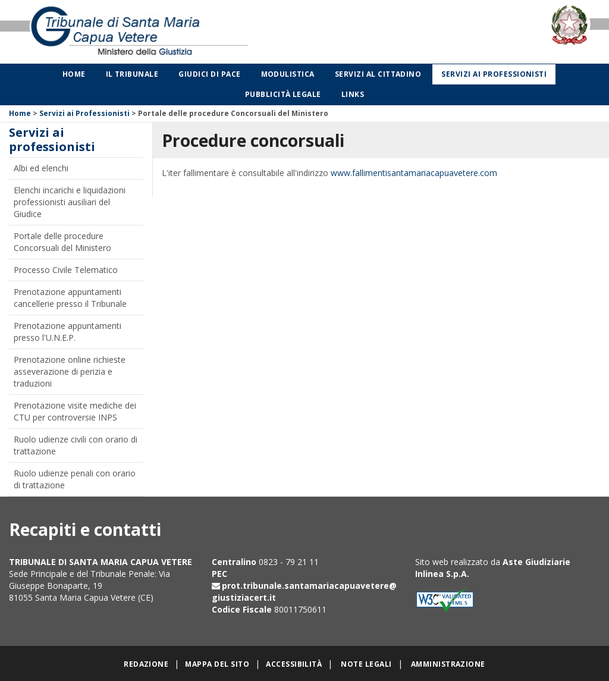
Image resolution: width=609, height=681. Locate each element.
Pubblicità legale (283, 94)
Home (74, 74)
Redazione (146, 664)
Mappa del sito (217, 664)
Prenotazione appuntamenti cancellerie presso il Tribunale (70, 297)
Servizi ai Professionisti (84, 113)
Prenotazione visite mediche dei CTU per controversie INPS (75, 411)
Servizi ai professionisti (494, 74)
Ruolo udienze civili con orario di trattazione (75, 445)
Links (352, 94)
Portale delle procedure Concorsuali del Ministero (62, 241)
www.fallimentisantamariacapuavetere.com (414, 172)
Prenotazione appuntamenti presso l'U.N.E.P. (67, 331)
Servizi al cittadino (378, 74)
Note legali (366, 664)
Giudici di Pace (209, 74)
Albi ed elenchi (41, 168)
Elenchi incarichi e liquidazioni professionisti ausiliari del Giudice (69, 201)
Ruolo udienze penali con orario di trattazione (75, 479)
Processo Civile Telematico (66, 269)
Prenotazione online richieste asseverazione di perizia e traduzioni (69, 371)
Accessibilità (294, 664)
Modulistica (288, 74)
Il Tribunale (132, 74)
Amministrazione (448, 664)
